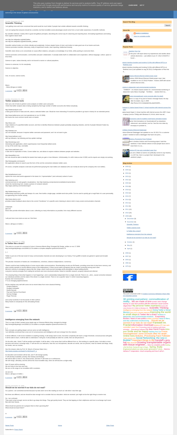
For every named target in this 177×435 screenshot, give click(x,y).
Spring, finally (155, 347)
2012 (127, 206)
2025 (127, 170)
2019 (127, 186)
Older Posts (110, 425)
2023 (127, 176)
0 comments (8, 233)
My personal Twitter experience (147, 306)
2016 (127, 193)
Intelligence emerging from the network (22, 319)
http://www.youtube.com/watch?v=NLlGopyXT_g (21, 351)
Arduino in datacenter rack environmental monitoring (139, 87)
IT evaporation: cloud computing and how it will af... (147, 351)
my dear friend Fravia (155, 329)
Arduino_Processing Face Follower (140, 139)
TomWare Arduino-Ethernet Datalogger (134, 130)
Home (60, 425)
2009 (127, 216)
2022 (127, 180)
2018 (127, 189)
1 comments (8, 91)
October (130, 242)
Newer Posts (9, 425)
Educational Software (138, 329)
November (130, 222)
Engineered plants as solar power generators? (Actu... (143, 349)
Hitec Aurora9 (131, 343)
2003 (127, 259)
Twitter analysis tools (14, 101)
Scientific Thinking (13, 23)
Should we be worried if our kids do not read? (25, 388)
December (130, 218)
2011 (127, 209)
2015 (127, 196)
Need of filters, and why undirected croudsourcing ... (146, 320)
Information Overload (142, 325)
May (128, 245)
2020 (127, 183)
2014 (127, 199)
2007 (127, 256)
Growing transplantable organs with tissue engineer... (147, 343)
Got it (142, 5)
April (128, 248)
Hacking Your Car (134, 51)
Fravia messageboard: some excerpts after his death (146, 96)
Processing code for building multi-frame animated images (148, 119)
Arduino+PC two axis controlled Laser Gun (143, 150)
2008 (127, 253)
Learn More (132, 5)
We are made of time (141, 301)
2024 (127, 173)
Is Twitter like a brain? (14, 243)
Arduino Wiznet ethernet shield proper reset (143, 76)
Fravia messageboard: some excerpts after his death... (145, 332)
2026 (127, 166)
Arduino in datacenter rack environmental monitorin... (144, 316)
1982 (127, 263)
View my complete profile (142, 36)
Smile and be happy (137, 331)
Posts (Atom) (18, 429)
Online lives (129, 336)
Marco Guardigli (142, 33)
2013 (127, 203)
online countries (153, 318)
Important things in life (143, 340)
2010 (127, 213)
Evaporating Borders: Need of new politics (144, 318)
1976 (127, 266)
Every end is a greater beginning (140, 312)
